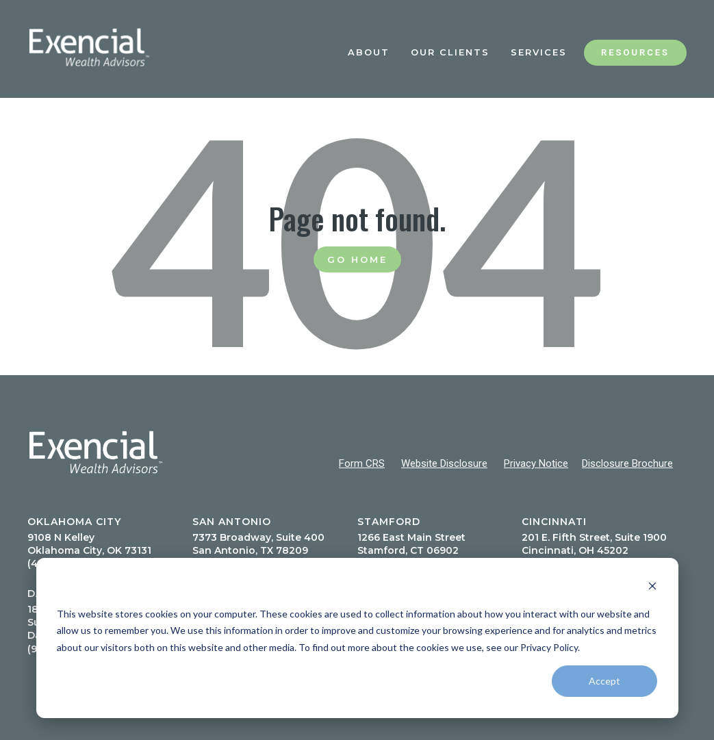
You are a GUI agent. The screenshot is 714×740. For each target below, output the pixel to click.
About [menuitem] (369, 52)
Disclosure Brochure (627, 463)
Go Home (357, 259)
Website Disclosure (444, 463)
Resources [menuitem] (635, 52)
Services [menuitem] (539, 52)
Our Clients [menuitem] (450, 52)
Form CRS (362, 463)
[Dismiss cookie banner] (652, 587)
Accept (604, 681)
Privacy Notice (536, 463)
